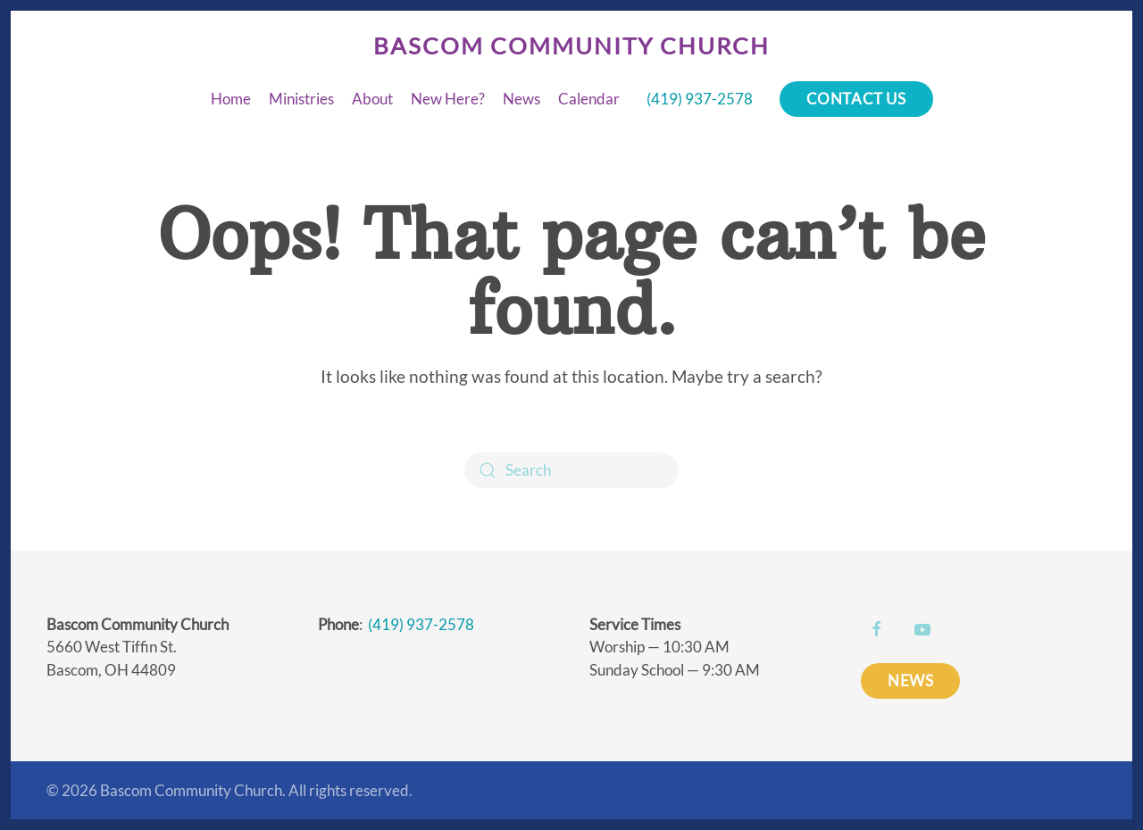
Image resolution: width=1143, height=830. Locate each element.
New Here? (448, 98)
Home (231, 98)
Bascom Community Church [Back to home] (571, 45)
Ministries (301, 98)
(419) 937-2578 (700, 98)
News (521, 98)
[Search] (571, 470)
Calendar (589, 98)
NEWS (910, 680)
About (372, 98)
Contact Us (856, 98)
